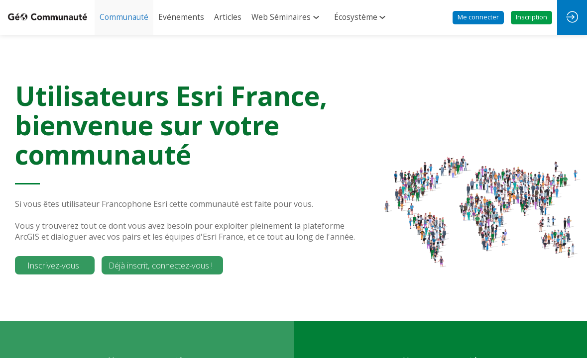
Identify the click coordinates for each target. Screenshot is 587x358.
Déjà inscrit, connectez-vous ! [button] (161, 265)
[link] (124, 17)
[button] (478, 17)
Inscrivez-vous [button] (53, 265)
